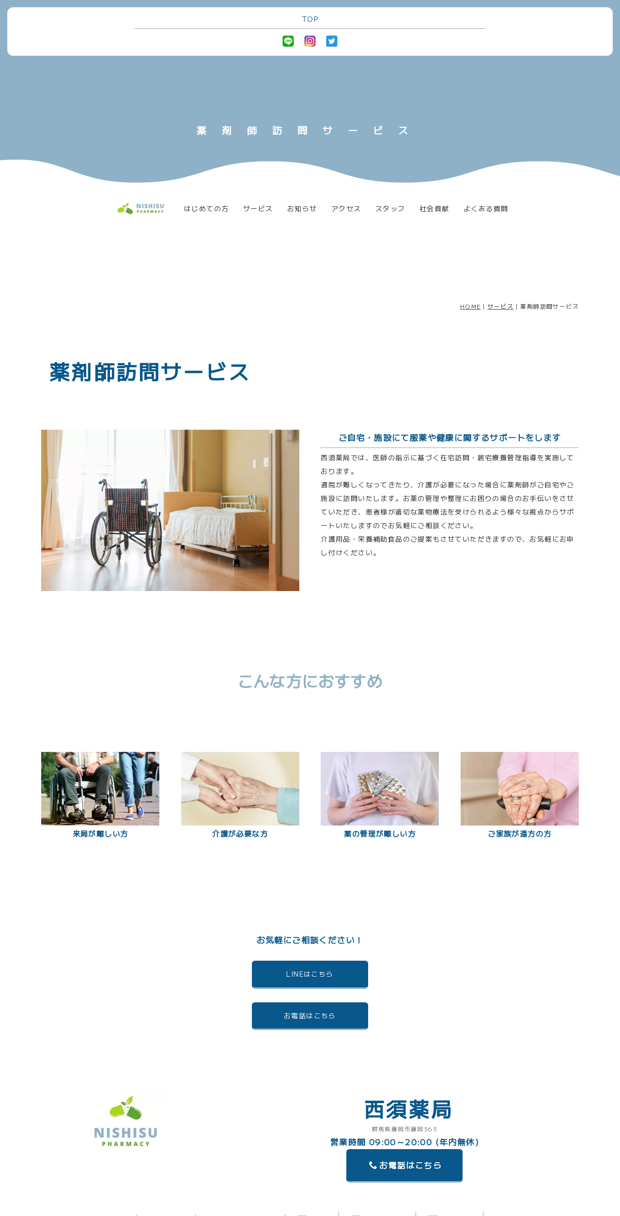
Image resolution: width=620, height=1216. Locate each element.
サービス (258, 208)
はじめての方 (206, 208)
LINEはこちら (309, 974)
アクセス (346, 208)
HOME (470, 306)
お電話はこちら (310, 1015)
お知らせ (302, 208)
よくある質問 (486, 208)
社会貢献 (434, 208)
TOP (310, 19)
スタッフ (390, 208)
